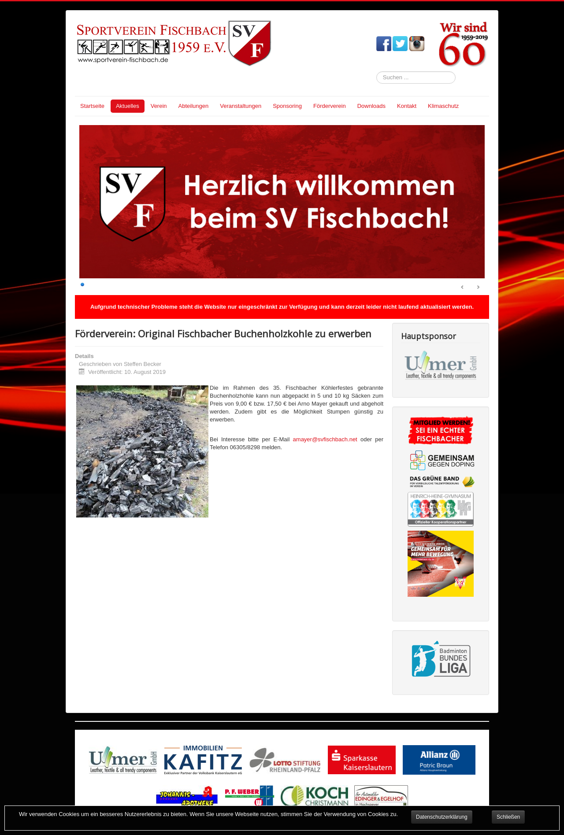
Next (478, 287)
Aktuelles (127, 106)
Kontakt (406, 106)
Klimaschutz (443, 106)
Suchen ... (376, 71)
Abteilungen (193, 106)
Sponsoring (287, 106)
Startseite (92, 106)
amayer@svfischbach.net (325, 439)
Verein (159, 106)
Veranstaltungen (240, 106)
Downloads (371, 106)
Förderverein (329, 106)
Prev (462, 287)
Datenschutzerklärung (442, 817)
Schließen (508, 817)
